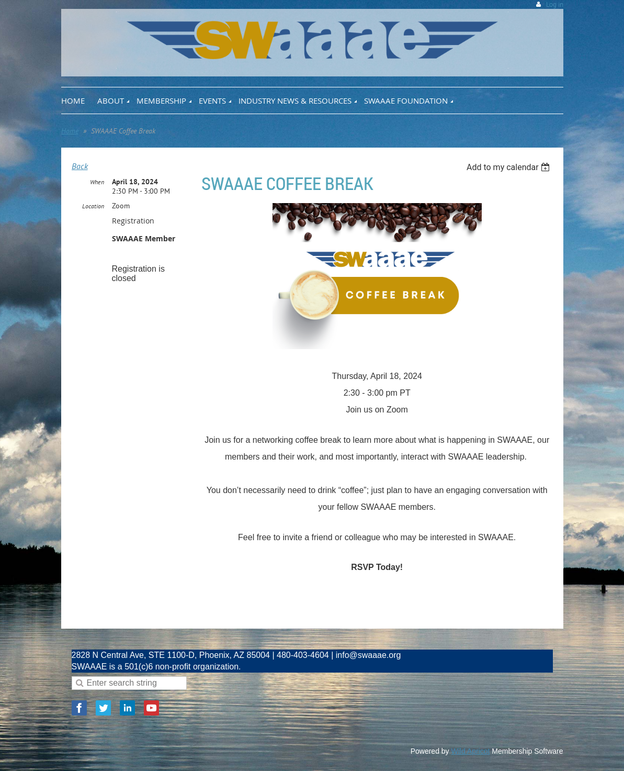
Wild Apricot (470, 751)
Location (93, 206)
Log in (554, 4)
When (97, 182)
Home (69, 131)
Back (80, 166)
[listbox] (510, 167)
